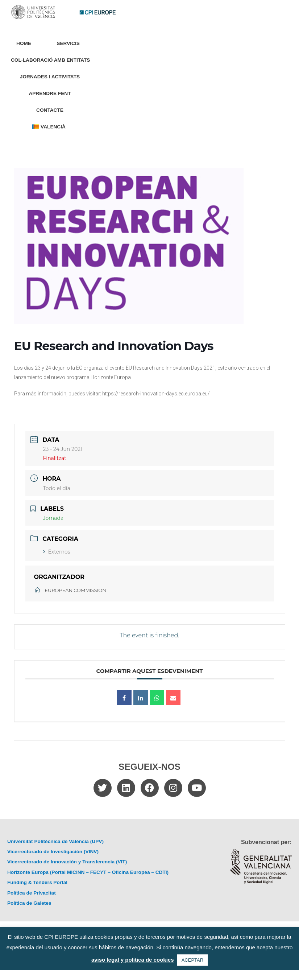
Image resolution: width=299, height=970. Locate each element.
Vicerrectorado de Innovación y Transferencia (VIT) (67, 861)
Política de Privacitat (31, 893)
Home (23, 43)
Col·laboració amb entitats (50, 60)
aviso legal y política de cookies (132, 960)
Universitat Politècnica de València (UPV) (55, 841)
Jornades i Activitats (50, 76)
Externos (56, 551)
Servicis (70, 43)
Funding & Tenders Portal (37, 882)
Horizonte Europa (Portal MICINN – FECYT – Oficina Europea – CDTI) (88, 872)
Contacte (49, 110)
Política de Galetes (29, 903)
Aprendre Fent (50, 93)
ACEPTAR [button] (192, 960)
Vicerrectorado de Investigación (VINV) (53, 851)
